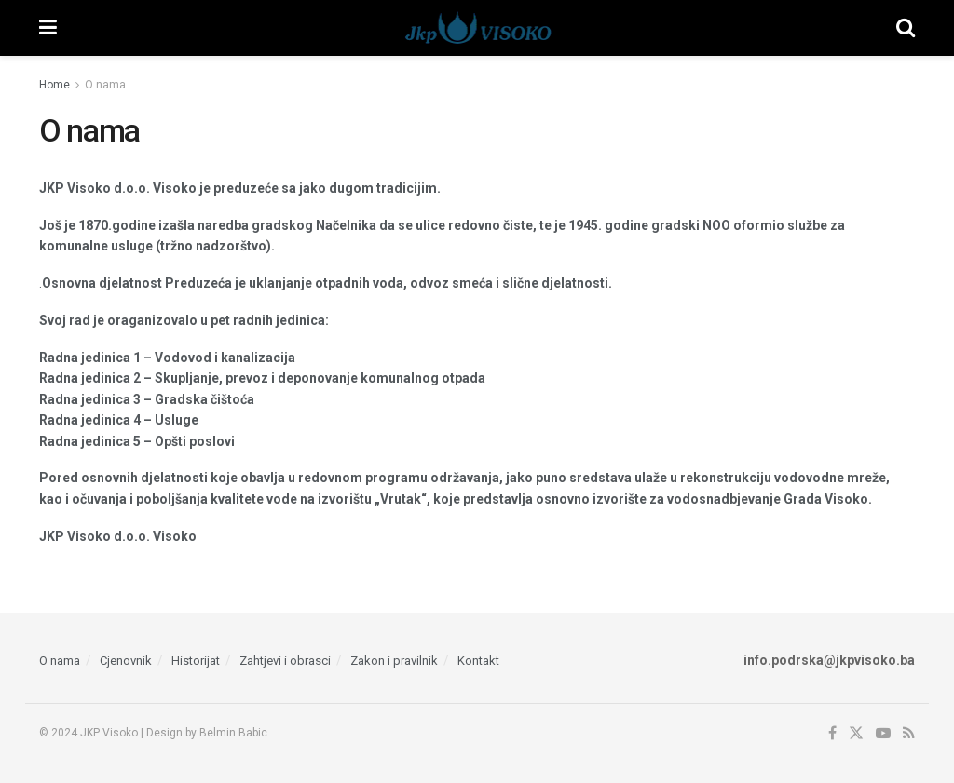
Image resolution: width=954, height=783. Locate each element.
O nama (105, 84)
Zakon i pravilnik (394, 661)
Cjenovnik (126, 661)
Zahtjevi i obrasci (285, 661)
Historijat (195, 661)
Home (54, 84)
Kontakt (478, 661)
